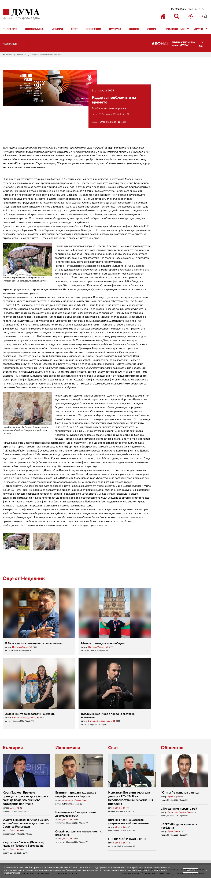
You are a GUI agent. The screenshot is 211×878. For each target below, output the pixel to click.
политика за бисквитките (134, 870)
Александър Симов (71, 800)
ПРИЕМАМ (190, 871)
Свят (113, 748)
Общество (172, 748)
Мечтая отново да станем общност (104, 643)
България (13, 748)
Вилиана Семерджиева (23, 718)
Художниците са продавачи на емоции (30, 714)
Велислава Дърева (177, 812)
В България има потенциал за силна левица (33, 643)
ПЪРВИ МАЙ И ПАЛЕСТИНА (127, 839)
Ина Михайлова (20, 647)
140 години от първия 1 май (179, 808)
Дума (12, 808)
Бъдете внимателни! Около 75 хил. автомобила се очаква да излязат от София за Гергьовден (26, 823)
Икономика (67, 748)
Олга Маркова (108, 122)
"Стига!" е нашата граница (180, 792)
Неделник (21, 55)
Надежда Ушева (95, 647)
